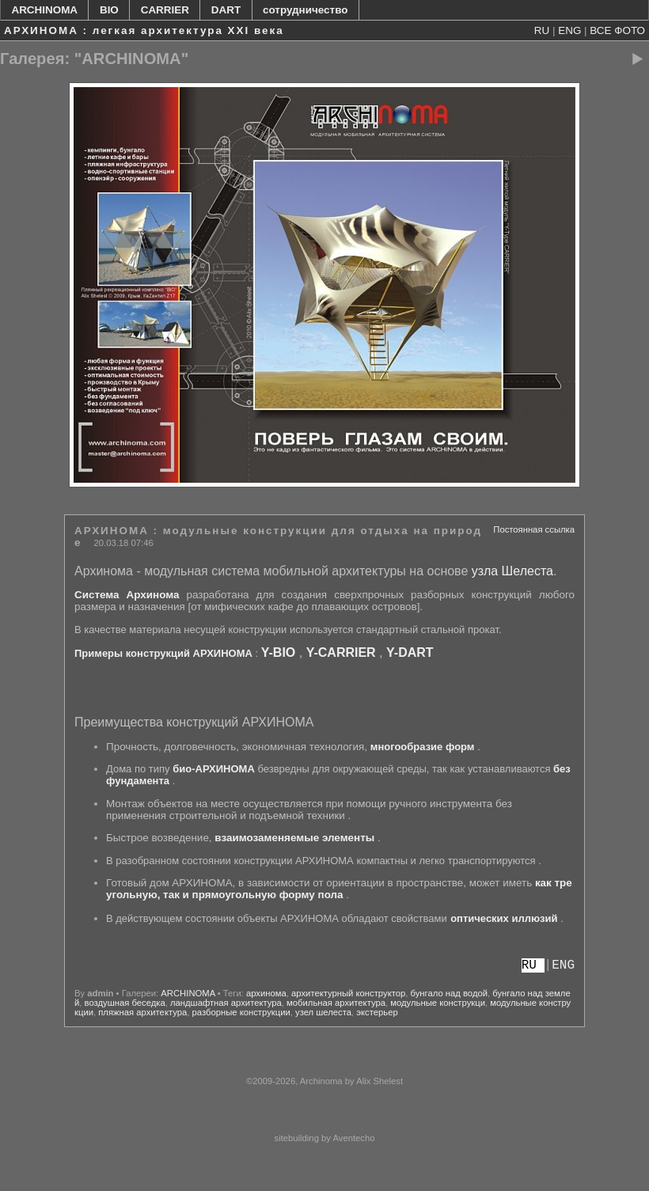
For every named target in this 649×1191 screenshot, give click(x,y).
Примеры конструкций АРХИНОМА (163, 653)
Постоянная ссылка (534, 529)
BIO (109, 10)
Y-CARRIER (341, 652)
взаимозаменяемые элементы (294, 838)
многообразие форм (422, 747)
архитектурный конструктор (348, 993)
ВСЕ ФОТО (617, 30)
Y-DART (410, 652)
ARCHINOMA (44, 10)
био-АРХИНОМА (214, 769)
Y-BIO (278, 652)
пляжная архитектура (142, 1012)
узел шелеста (323, 1012)
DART (226, 10)
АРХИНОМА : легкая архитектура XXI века (144, 30)
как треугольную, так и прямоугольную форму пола (339, 889)
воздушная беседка (125, 1002)
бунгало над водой (449, 993)
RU (541, 30)
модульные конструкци (437, 1002)
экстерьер (376, 1012)
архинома (266, 993)
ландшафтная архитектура (226, 1002)
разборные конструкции (241, 1012)
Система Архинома (126, 595)
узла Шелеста (512, 571)
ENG (569, 30)
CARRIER (165, 10)
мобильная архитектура (336, 1002)
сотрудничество (305, 10)
